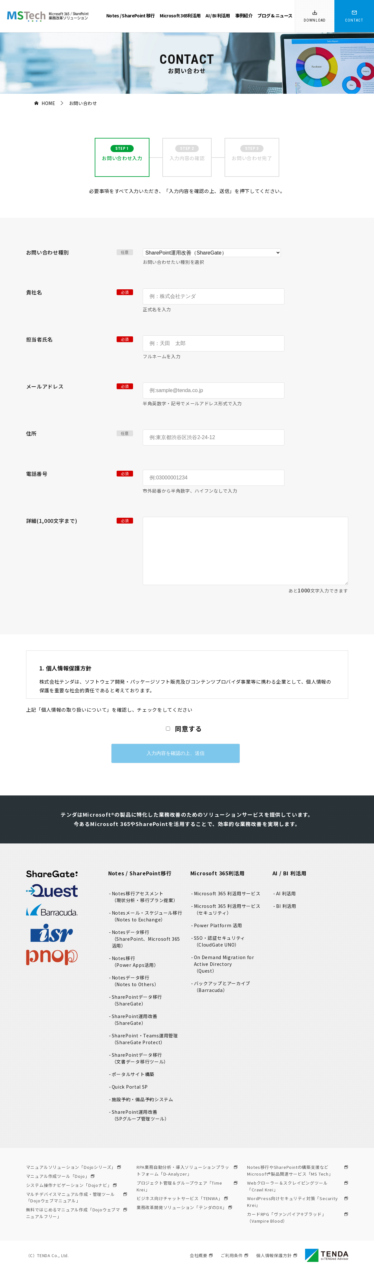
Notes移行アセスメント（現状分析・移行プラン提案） (145, 896)
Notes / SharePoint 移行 (130, 15)
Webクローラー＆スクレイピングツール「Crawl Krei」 (297, 1186)
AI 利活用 (286, 893)
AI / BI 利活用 (218, 15)
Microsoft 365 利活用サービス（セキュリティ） (227, 909)
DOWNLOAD (315, 20)
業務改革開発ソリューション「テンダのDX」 (184, 1207)
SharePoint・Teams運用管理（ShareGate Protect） (145, 1038)
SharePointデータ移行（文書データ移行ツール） (140, 1058)
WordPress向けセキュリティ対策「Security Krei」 (297, 1201)
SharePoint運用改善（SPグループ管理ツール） (141, 1115)
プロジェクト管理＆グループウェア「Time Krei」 (187, 1186)
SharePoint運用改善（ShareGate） (135, 1019)
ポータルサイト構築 (133, 1074)
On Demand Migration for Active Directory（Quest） (224, 964)
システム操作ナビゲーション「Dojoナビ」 (71, 1185)
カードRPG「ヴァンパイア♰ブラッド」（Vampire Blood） (297, 1217)
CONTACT (354, 20)
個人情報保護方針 (276, 1255)
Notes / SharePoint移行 (140, 873)
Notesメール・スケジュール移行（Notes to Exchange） (147, 916)
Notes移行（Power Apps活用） (135, 961)
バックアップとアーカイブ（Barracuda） (222, 986)
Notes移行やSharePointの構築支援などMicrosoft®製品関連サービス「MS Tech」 (297, 1170)
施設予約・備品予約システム (143, 1099)
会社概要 (201, 1255)
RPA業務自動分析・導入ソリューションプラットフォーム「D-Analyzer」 (187, 1170)
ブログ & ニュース (274, 15)
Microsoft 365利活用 (180, 15)
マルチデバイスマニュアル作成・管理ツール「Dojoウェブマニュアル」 (76, 1197)
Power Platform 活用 (218, 925)
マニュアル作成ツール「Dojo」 (60, 1176)
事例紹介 (243, 15)
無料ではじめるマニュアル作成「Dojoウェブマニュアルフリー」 (76, 1213)
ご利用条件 (234, 1255)
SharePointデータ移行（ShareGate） (137, 1000)
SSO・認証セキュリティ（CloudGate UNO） (220, 941)
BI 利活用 (286, 906)
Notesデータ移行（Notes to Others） (136, 980)
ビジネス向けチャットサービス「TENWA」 (182, 1198)
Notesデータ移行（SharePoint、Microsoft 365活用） (146, 939)
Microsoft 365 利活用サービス (227, 893)
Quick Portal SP (130, 1086)
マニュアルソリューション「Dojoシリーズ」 (73, 1167)
